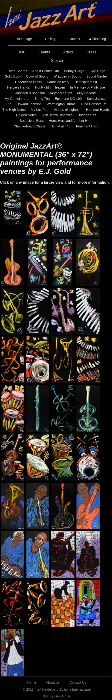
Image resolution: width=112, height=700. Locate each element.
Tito (8, 104)
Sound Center (96, 76)
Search (57, 61)
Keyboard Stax (61, 93)
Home (31, 682)
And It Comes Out (45, 71)
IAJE (22, 52)
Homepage (24, 39)
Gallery (50, 39)
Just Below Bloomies (57, 115)
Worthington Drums (61, 104)
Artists (68, 52)
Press (91, 52)
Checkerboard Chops (29, 126)
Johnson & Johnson (30, 93)
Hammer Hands (98, 110)
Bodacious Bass (32, 121)
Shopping (99, 39)
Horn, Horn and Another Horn (70, 121)
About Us (53, 682)
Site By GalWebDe (57, 696)
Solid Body (13, 76)
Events (44, 52)
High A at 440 (60, 126)
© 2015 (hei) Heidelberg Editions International (57, 689)
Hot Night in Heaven (50, 87)
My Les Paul (40, 110)
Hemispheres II (86, 82)
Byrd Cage (97, 71)
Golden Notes (26, 115)
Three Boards (17, 71)
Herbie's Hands (18, 87)
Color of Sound (37, 76)
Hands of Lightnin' (67, 110)
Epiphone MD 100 (68, 99)
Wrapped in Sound (67, 76)
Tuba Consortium (93, 104)
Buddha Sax (87, 115)
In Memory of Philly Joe (87, 87)
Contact (74, 39)
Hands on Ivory (58, 82)
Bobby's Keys (74, 71)
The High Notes (14, 110)
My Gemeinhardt (17, 99)
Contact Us (78, 682)
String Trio (42, 99)
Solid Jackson (97, 99)
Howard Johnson (28, 104)
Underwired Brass (28, 82)
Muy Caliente (87, 93)
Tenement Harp (86, 126)
